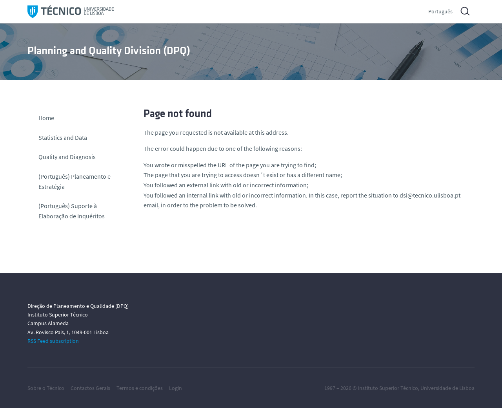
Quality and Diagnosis (67, 157)
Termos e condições (139, 388)
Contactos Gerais (90, 388)
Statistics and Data (62, 137)
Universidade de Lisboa (447, 388)
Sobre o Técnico (45, 388)
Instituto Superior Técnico (388, 388)
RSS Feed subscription (53, 340)
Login (175, 388)
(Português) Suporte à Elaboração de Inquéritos (71, 211)
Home (46, 118)
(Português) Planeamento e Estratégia (74, 181)
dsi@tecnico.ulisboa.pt (430, 195)
